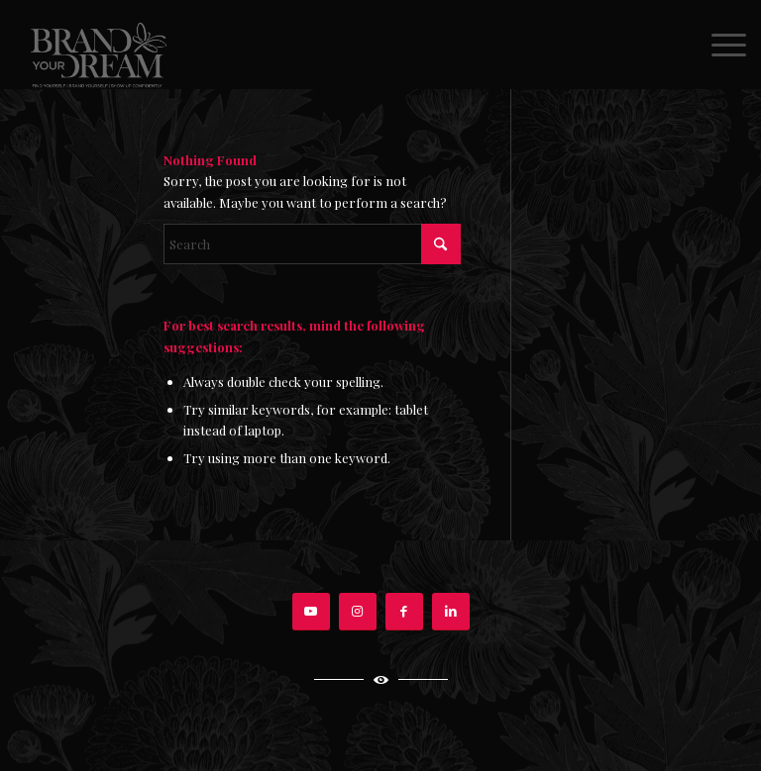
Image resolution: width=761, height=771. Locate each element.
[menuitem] (719, 44)
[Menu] (719, 44)
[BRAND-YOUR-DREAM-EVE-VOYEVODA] (96, 44)
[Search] (312, 244)
